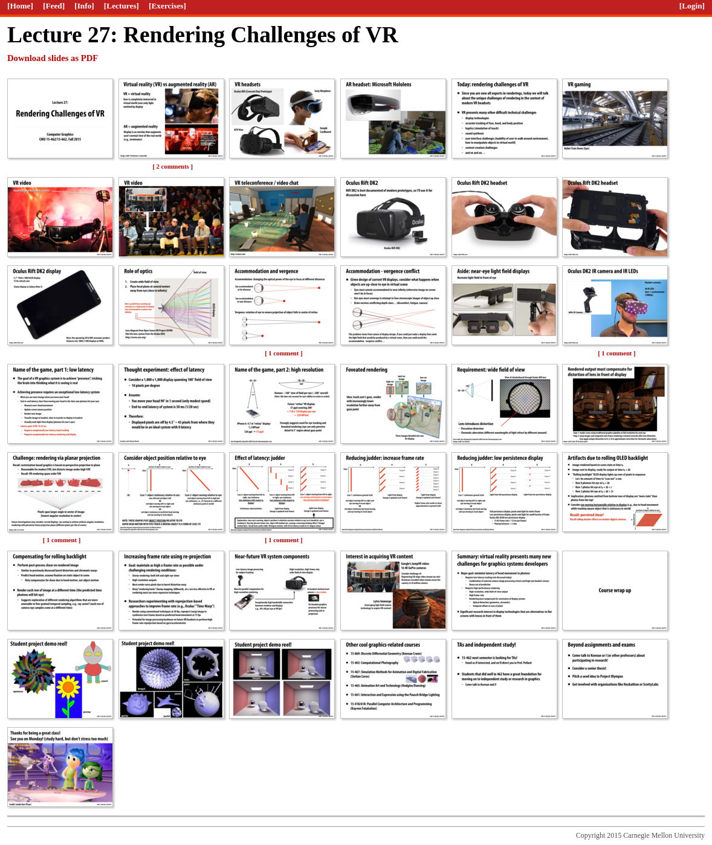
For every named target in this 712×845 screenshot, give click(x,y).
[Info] (84, 5)
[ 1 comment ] (283, 353)
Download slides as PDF (52, 58)
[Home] (20, 5)
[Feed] (54, 5)
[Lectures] (121, 5)
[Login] (692, 5)
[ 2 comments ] (172, 166)
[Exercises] (167, 5)
